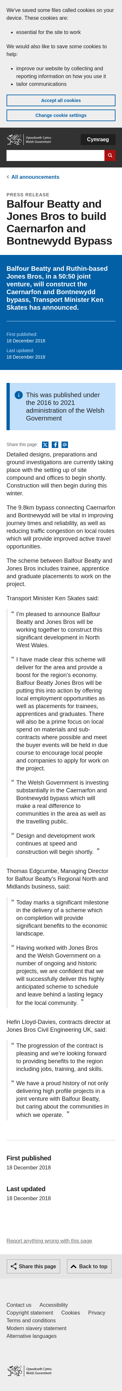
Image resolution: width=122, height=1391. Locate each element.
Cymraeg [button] (98, 139)
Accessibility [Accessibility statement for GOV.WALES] (53, 1305)
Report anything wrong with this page (49, 1241)
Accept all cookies (61, 100)
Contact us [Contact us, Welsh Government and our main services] (19, 1305)
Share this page (37, 1266)
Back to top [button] (93, 1266)
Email (64, 445)
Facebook (55, 445)
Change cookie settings (61, 115)
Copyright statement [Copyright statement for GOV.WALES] (30, 1313)
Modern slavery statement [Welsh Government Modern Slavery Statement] (36, 1328)
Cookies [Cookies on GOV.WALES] (70, 1313)
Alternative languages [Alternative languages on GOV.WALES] (32, 1336)
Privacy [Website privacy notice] (96, 1313)
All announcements (35, 177)
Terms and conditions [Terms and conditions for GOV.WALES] (31, 1320)
